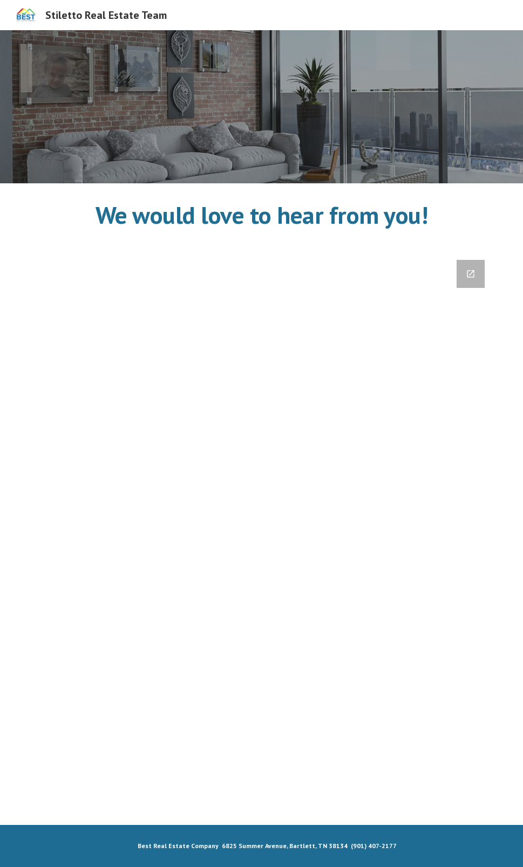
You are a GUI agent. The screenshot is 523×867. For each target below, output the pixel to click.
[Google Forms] (261, 535)
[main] (261, 215)
